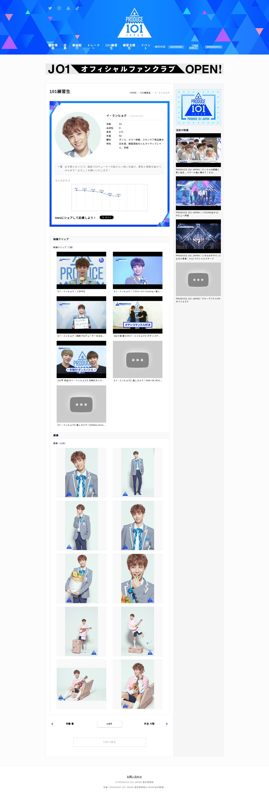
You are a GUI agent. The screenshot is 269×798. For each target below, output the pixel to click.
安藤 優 (70, 724)
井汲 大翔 (149, 724)
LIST (109, 724)
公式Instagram (59, 8)
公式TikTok (77, 8)
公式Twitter (50, 8)
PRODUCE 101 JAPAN (134, 23)
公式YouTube (68, 8)
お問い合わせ (134, 776)
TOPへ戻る (109, 742)
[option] (134, 68)
